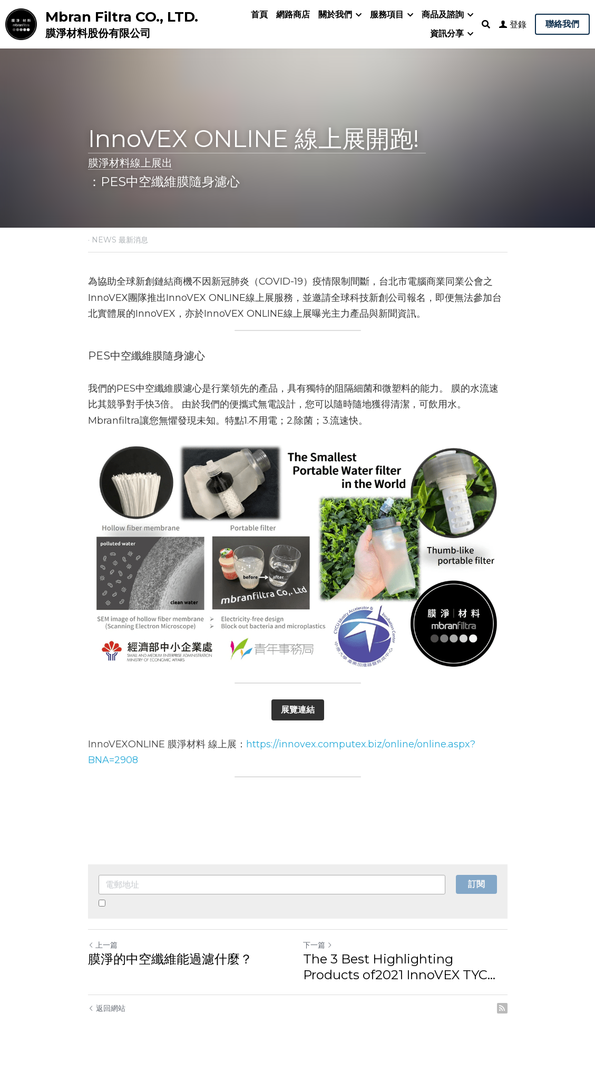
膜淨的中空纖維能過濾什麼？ (170, 959)
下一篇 (318, 945)
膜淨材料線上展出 (130, 163)
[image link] (21, 23)
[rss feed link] (502, 1008)
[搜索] (486, 24)
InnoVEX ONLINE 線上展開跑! (257, 138)
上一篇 (103, 945)
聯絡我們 (562, 24)
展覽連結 (298, 710)
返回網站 (106, 1008)
